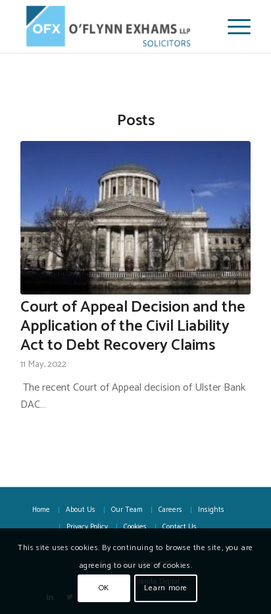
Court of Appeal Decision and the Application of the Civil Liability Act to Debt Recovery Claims (132, 326)
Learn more (165, 588)
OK (104, 588)
